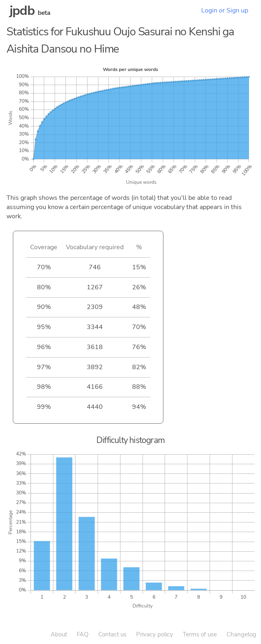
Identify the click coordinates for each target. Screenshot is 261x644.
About (59, 634)
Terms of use (200, 634)
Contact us (112, 634)
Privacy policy (154, 634)
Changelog (241, 634)
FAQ (83, 634)
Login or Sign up (224, 10)
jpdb (22, 10)
